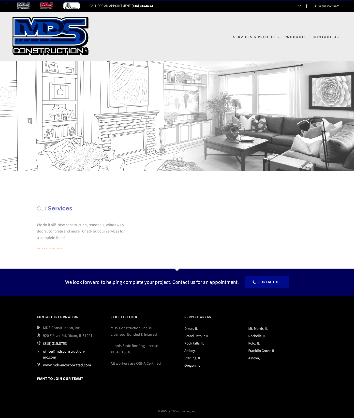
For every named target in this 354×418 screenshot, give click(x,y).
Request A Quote (327, 6)
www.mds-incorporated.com (67, 365)
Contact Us (266, 282)
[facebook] (307, 6)
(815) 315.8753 (55, 343)
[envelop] (300, 6)
